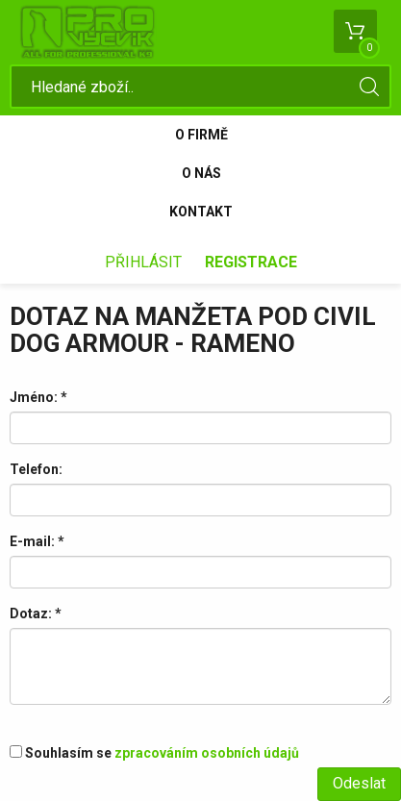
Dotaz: (36, 613)
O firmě (201, 134)
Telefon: (36, 469)
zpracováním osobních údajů (206, 753)
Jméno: (38, 397)
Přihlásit (143, 262)
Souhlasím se (154, 753)
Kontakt (201, 211)
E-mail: (37, 541)
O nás (201, 173)
